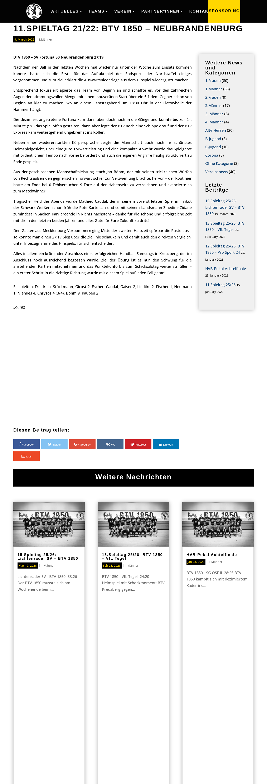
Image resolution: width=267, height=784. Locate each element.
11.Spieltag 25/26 (220, 284)
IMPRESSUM (201, 774)
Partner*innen (160, 11)
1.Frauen (213, 80)
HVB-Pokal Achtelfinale (225, 268)
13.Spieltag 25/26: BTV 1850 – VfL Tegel (132, 557)
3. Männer (214, 113)
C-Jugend (213, 146)
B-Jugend (213, 138)
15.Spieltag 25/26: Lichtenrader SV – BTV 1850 (224, 207)
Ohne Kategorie (219, 163)
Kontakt (200, 11)
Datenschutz (237, 774)
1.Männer (45, 39)
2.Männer (213, 105)
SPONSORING (224, 11)
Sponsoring (133, 661)
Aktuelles (65, 11)
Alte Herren (215, 130)
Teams (96, 11)
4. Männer (214, 121)
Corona (211, 155)
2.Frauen (213, 97)
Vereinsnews (216, 171)
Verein (123, 11)
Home (55, 711)
